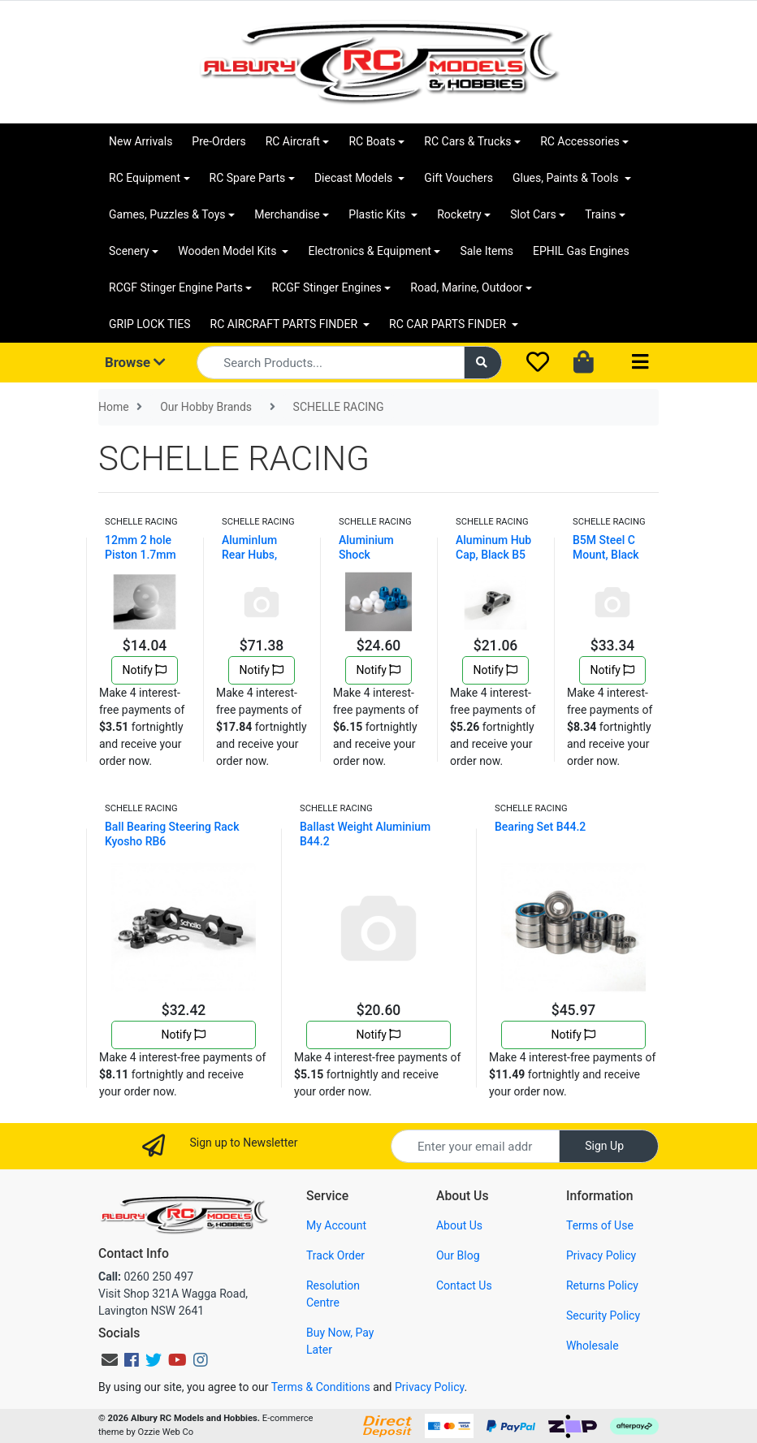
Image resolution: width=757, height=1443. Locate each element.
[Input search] (330, 362)
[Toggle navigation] (640, 362)
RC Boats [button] (371, 141)
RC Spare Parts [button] (248, 177)
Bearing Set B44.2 (540, 826)
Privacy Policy (601, 1255)
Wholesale (592, 1345)
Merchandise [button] (287, 214)
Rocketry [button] (459, 214)
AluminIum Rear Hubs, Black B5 (249, 555)
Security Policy (603, 1315)
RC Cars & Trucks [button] (467, 141)
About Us (459, 1225)
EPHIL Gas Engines (581, 250)
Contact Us (464, 1285)
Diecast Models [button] (355, 177)
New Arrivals (140, 141)
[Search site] (483, 362)
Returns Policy (602, 1285)
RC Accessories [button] (580, 141)
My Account (336, 1225)
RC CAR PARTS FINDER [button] (448, 324)
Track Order (335, 1255)
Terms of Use (600, 1225)
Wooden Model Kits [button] (228, 250)
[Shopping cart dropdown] (585, 363)
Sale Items (486, 250)
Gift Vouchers (458, 177)
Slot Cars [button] (533, 214)
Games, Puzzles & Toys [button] (167, 214)
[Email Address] (475, 1146)
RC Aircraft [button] (293, 141)
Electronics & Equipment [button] (369, 250)
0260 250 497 (145, 1276)
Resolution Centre (333, 1294)
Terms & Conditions (320, 1386)
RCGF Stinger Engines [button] (326, 287)
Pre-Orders (218, 141)
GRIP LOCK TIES (150, 324)
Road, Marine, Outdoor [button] (466, 287)
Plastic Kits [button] (378, 214)
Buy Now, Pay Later (340, 1341)
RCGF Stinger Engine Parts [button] (176, 287)
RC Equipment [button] (144, 177)
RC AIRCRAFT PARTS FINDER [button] (285, 324)
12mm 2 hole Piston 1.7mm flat (140, 555)
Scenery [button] (129, 250)
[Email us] (110, 1360)
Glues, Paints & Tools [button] (567, 177)
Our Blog (458, 1255)
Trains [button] (600, 214)
